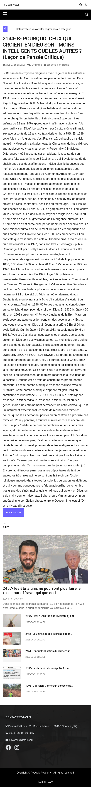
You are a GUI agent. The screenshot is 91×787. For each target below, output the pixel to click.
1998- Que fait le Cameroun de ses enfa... (49, 685)
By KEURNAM (45, 782)
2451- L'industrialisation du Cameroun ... (49, 651)
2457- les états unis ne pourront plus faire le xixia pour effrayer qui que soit (42, 590)
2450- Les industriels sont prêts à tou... (48, 668)
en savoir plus (13, 512)
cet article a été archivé (56, 65)
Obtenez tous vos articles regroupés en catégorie (43, 29)
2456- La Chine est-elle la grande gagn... (49, 633)
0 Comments (35, 65)
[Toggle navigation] (86, 14)
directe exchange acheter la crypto (20, 21)
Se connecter (11, 4)
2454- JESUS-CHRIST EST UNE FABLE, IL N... (50, 616)
